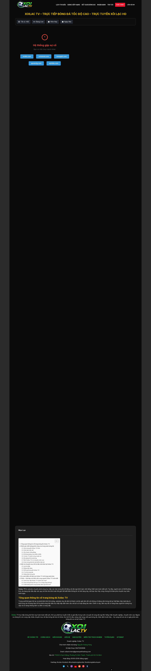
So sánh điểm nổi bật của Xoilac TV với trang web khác (37, 576)
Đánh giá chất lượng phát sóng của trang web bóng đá (37, 546)
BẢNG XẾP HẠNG (74, 5)
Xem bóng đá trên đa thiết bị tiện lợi (34, 562)
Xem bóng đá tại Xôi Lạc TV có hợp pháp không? (38, 582)
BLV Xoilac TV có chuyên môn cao (34, 560)
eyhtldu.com (53, 63)
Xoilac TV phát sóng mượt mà (32, 556)
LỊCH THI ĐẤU (61, 5)
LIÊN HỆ (67, 637)
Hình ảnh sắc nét (28, 550)
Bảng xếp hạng (28, 568)
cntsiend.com (44, 56)
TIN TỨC (110, 5)
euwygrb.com (62, 56)
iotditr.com (27, 56)
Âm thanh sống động (30, 552)
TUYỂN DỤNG (109, 637)
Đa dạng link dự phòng (30, 558)
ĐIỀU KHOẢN (57, 637)
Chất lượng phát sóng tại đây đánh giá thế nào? (37, 584)
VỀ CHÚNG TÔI (32, 637)
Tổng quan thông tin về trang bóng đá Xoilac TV (35, 544)
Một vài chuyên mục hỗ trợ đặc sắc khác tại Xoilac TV (37, 564)
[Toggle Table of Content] (55, 541)
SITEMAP (120, 637)
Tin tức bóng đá (28, 572)
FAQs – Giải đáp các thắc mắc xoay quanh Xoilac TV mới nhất (39, 578)
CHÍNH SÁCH (45, 637)
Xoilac (20, 589)
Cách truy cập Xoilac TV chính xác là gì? (35, 580)
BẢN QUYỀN (77, 637)
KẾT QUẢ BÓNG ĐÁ (89, 5)
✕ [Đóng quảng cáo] (111, 670)
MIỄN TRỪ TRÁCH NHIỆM (93, 637)
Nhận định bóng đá (29, 574)
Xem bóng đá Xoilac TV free (32, 548)
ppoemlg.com (36, 63)
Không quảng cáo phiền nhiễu (32, 554)
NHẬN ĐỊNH (101, 5)
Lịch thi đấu (27, 566)
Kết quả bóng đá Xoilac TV (31, 570)
